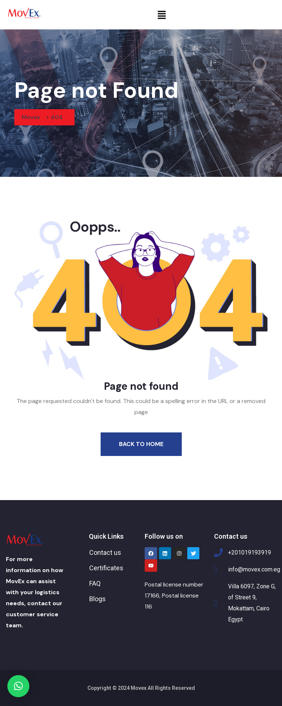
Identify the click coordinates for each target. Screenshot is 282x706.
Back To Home (141, 444)
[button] (161, 14)
